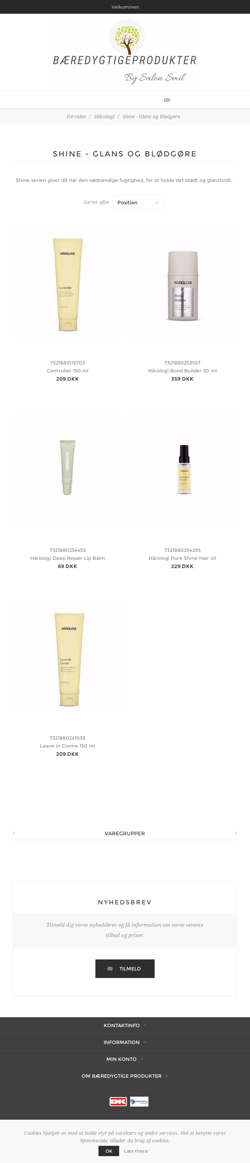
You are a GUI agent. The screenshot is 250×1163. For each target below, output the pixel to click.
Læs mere (136, 1151)
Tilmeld (130, 969)
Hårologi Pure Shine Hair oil (182, 558)
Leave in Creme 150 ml (67, 746)
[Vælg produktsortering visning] (138, 202)
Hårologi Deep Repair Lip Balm (67, 558)
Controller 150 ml (67, 371)
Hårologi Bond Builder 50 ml (182, 371)
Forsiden (76, 116)
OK (108, 1151)
